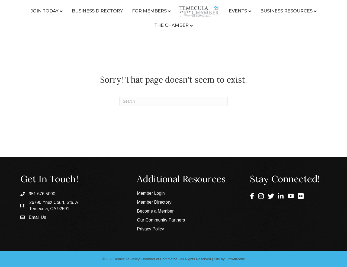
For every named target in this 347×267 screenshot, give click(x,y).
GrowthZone (235, 259)
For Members (149, 11)
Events (238, 11)
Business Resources (286, 11)
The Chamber (171, 25)
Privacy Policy (150, 229)
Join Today (45, 11)
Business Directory (97, 11)
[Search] (173, 101)
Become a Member (155, 211)
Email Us (37, 217)
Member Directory (154, 202)
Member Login (151, 193)
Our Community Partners (161, 220)
